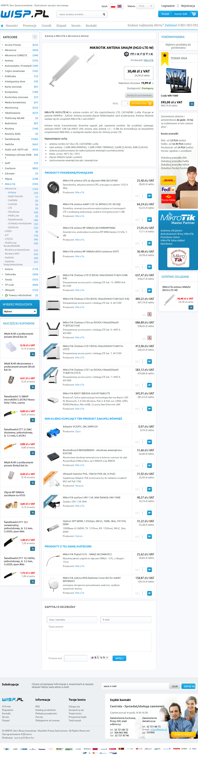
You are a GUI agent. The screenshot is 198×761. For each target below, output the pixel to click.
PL (113, 6)
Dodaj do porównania (139, 95)
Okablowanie (21, 112)
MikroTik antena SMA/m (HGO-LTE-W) (176, 288)
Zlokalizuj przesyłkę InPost (175, 164)
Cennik (46, 26)
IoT (21, 235)
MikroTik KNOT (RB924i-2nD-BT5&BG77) (86, 393)
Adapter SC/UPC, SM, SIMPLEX (80, 426)
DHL (168, 180)
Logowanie (168, 5)
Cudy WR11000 (169, 95)
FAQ (37, 706)
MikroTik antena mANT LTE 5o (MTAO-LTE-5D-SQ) (91, 204)
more (191, 104)
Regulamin (7, 709)
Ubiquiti (21, 290)
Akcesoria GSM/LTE (21, 55)
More (32, 354)
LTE (23, 208)
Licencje (23, 204)
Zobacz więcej (183, 734)
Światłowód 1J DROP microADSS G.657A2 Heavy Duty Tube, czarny (19, 399)
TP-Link (21, 284)
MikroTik (21, 184)
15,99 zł (146, 83)
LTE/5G (21, 239)
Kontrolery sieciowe (21, 97)
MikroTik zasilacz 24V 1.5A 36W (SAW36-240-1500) (91, 497)
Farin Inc (29, 737)
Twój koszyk (75, 720)
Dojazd (61, 26)
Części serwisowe (21, 70)
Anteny (21, 60)
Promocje (30, 26)
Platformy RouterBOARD (21, 244)
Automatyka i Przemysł (21, 65)
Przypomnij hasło (77, 716)
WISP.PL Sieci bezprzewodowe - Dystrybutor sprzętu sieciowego (34, 5)
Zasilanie (21, 168)
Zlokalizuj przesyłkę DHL (174, 157)
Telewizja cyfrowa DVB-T (21, 156)
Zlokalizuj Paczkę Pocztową (175, 168)
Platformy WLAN (21, 118)
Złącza (21, 178)
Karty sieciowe (21, 86)
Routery (21, 128)
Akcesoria (21, 50)
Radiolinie (21, 123)
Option (79, 536)
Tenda (21, 279)
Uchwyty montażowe (23, 223)
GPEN (21, 231)
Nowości (12, 26)
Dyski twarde (23, 196)
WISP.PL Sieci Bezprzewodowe (21, 730)
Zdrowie (21, 173)
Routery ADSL (21, 133)
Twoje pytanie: (56, 626)
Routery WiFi (21, 253)
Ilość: (116, 103)
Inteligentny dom (21, 81)
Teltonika (21, 274)
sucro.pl (18, 737)
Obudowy (23, 212)
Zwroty (39, 716)
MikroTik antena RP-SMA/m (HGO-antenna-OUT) (91, 251)
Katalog (49, 36)
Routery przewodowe (21, 250)
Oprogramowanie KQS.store (17, 734)
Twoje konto (75, 713)
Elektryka (21, 76)
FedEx (168, 189)
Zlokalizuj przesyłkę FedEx (175, 161)
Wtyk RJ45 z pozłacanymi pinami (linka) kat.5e (18, 464)
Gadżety (23, 200)
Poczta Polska (168, 198)
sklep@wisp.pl (158, 729)
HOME (2, 25)
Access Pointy (21, 44)
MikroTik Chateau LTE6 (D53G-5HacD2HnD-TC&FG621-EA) (96, 298)
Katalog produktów (45, 709)
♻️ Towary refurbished (21, 295)
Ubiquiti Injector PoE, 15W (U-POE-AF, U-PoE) (89, 473)
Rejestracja (188, 5)
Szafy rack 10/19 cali (21, 149)
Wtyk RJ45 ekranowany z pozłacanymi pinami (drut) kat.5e (19, 366)
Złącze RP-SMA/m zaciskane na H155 (14, 494)
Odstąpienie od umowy (47, 720)
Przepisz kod (55, 658)
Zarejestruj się (76, 709)
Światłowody (21, 139)
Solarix (21, 269)
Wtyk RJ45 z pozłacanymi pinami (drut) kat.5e (18, 335)
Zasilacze (23, 227)
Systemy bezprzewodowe (21, 263)
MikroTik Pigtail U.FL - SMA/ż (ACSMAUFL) (87, 554)
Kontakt (91, 26)
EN (119, 6)
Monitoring (21, 107)
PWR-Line (23, 215)
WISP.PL (24, 14)
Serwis (76, 26)
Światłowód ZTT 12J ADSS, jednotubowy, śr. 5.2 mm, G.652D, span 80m (19, 561)
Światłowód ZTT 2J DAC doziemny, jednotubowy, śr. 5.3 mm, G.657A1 (18, 432)
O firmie (6, 706)
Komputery (21, 91)
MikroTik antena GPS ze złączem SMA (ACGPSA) (90, 180)
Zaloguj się (74, 706)
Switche (21, 144)
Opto (78, 431)
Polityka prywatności (46, 713)
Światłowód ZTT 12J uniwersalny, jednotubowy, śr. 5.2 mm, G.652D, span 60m (18, 526)
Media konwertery (21, 102)
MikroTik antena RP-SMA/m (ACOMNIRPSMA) (89, 227)
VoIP (21, 163)
